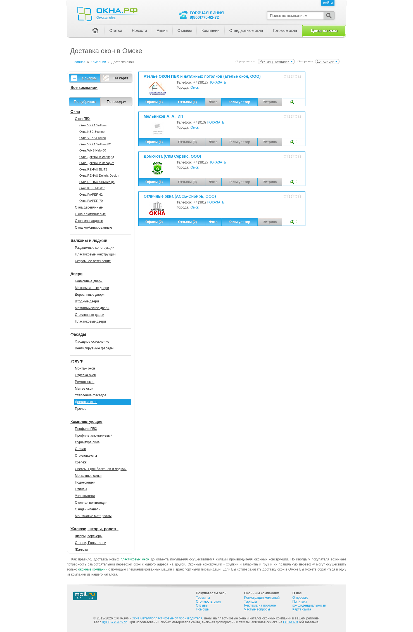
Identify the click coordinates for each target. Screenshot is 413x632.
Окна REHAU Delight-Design (99, 175)
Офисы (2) (154, 222)
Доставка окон (86, 402)
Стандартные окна (246, 30)
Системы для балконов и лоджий (101, 469)
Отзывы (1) (187, 102)
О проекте (300, 598)
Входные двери (87, 301)
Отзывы (184, 30)
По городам (116, 102)
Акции (162, 30)
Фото (213, 222)
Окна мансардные (89, 221)
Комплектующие (86, 421)
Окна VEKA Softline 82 (95, 144)
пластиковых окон (134, 559)
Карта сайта (301, 609)
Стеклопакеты (86, 456)
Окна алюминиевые (90, 214)
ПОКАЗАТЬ (217, 82)
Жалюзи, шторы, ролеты (94, 529)
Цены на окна (324, 30)
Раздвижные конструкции (94, 248)
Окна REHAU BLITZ (93, 169)
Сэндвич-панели (88, 509)
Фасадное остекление (92, 342)
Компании (210, 30)
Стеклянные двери (89, 315)
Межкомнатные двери (92, 288)
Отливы (81, 489)
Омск (195, 87)
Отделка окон (85, 375)
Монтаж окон (85, 368)
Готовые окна (285, 30)
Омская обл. (106, 18)
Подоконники (85, 482)
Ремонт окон (84, 382)
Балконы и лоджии (88, 240)
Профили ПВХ (86, 429)
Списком (89, 78)
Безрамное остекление (93, 261)
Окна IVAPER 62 (91, 194)
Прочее (80, 409)
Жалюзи (81, 549)
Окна (75, 111)
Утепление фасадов (90, 395)
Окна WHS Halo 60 (92, 150)
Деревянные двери (90, 295)
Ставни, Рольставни (90, 543)
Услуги (77, 361)
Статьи (115, 30)
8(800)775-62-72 (204, 17)
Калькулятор (239, 102)
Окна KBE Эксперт (92, 131)
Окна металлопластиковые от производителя (167, 618)
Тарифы (250, 601)
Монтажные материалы (93, 516)
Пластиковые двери (90, 321)
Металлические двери (92, 308)
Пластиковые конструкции (95, 254)
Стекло (80, 449)
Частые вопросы (257, 609)
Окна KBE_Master (92, 188)
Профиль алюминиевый (93, 435)
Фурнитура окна (87, 442)
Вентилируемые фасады (94, 348)
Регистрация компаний (262, 598)
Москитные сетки (88, 476)
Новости (139, 30)
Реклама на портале (260, 605)
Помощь (202, 609)
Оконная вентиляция (91, 503)
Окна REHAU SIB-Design (97, 182)
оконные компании (92, 569)
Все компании (84, 87)
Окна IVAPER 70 (91, 200)
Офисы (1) (154, 102)
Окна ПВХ (82, 119)
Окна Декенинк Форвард (96, 156)
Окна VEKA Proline (92, 137)
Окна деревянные (89, 207)
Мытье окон (84, 388)
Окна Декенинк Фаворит (96, 163)
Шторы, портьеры (88, 536)
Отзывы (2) (187, 222)
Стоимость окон (208, 601)
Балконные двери (89, 281)
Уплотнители (85, 496)
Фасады (78, 334)
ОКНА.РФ (290, 622)
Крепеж (80, 462)
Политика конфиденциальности (309, 603)
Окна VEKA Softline (92, 125)
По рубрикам (85, 102)
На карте (120, 78)
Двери (76, 274)
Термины (203, 598)
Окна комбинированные (93, 227)
